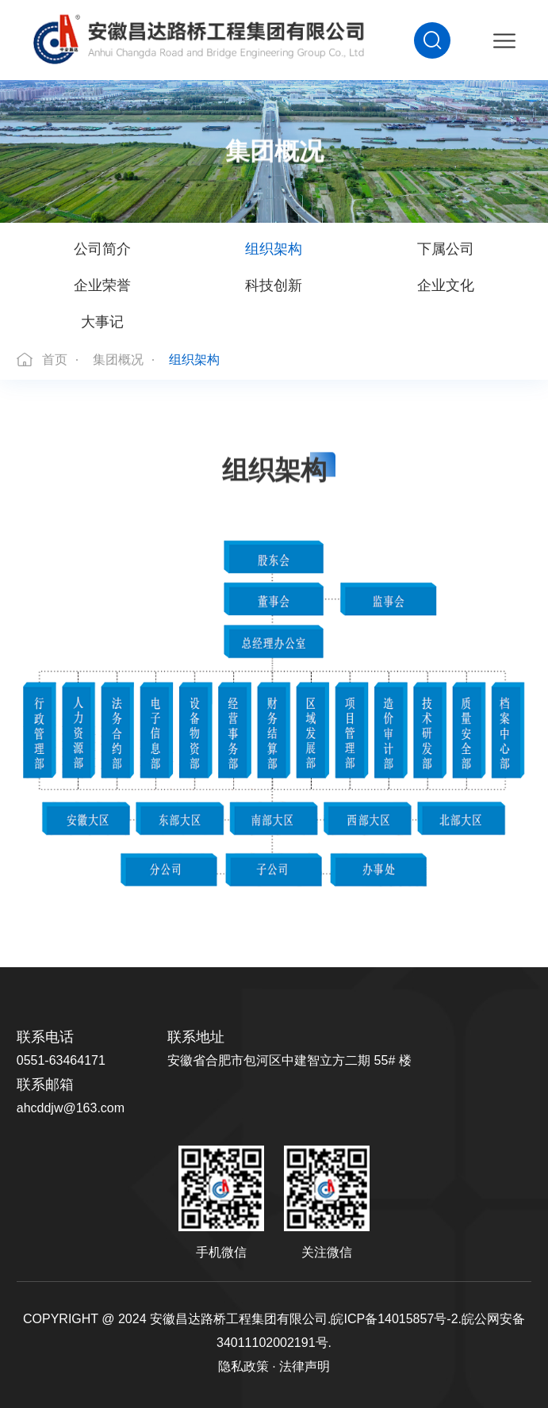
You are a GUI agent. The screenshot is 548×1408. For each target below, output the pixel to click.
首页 (54, 359)
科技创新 (273, 285)
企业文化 (445, 285)
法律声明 (304, 1366)
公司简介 (102, 249)
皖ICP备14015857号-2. (396, 1319)
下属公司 (445, 249)
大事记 (102, 322)
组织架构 (273, 249)
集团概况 (118, 359)
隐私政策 (243, 1366)
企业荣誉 (102, 285)
